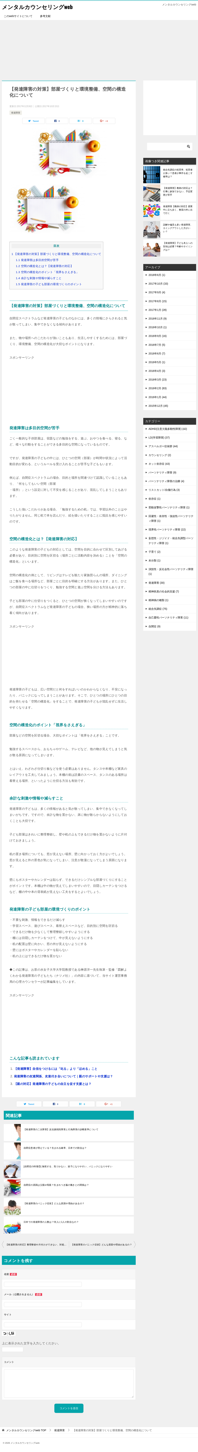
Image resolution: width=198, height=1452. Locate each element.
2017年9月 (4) (157, 292)
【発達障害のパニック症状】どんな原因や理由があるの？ (54, 1203)
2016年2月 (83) (158, 388)
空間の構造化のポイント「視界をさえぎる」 (47, 272)
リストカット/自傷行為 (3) (164, 489)
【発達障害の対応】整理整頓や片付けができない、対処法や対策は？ (37, 1244)
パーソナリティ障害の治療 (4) (166, 481)
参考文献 (45, 16)
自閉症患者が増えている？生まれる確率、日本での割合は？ (55, 1148)
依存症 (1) (154, 498)
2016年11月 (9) (158, 318)
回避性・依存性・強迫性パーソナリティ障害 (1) (171, 518)
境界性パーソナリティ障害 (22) (167, 529)
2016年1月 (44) (158, 397)
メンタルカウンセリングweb (38, 6)
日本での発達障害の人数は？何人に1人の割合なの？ (51, 1222)
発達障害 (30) (157, 582)
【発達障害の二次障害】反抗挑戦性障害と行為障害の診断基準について (61, 1129)
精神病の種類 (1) (158, 600)
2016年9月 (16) (158, 335)
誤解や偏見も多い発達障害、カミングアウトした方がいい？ (178, 228)
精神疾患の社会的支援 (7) (164, 591)
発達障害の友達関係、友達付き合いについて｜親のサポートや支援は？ (63, 1076)
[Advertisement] (99, 48)
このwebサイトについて (18, 16)
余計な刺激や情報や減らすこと (39, 278)
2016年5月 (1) (157, 362)
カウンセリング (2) (160, 455)
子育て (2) (154, 551)
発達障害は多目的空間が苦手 (37, 260)
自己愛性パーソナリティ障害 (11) (168, 617)
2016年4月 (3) (157, 370)
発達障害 (15, 112)
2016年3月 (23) (158, 379)
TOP (26, 1430)
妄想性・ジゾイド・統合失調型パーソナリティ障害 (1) (171, 540)
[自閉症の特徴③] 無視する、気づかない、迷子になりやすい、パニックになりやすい (68, 1166)
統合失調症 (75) (158, 608)
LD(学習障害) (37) (159, 437)
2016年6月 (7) (157, 353)
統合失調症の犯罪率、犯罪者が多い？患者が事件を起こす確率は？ (178, 173)
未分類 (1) (154, 560)
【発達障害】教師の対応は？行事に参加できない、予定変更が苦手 (178, 191)
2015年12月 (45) (158, 405)
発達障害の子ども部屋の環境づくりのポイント (49, 284)
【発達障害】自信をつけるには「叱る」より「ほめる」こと (56, 1068)
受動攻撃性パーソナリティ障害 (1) (169, 507)
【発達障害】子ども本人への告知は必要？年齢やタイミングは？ (178, 246)
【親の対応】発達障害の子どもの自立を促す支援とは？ (52, 1083)
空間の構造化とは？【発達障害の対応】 (44, 266)
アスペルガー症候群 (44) (163, 446)
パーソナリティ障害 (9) (162, 472)
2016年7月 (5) (157, 344)
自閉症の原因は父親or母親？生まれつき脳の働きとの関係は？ (56, 1185)
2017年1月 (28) (158, 309)
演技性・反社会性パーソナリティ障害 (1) (171, 571)
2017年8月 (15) (158, 301)
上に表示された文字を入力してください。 (31, 1343)
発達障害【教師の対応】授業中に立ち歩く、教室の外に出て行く (178, 210)
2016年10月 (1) (158, 327)
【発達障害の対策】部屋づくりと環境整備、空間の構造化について (56, 254)
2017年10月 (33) (158, 283)
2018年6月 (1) (157, 274)
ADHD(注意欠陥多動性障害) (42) (168, 428)
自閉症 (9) (154, 626)
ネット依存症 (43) (159, 463)
